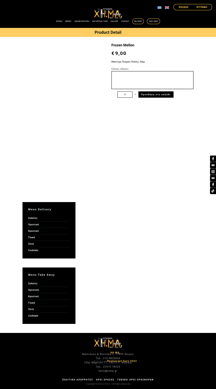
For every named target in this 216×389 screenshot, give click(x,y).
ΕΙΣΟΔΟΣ (184, 7)
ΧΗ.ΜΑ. (115, 352)
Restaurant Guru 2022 (122, 361)
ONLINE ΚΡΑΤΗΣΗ (81, 21)
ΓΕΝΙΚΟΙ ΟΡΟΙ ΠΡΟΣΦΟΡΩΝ (135, 379)
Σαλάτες (32, 218)
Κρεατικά (33, 231)
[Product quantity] (124, 94)
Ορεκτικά (33, 224)
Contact (125, 21)
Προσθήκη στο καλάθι (156, 94)
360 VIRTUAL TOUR (100, 21)
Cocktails (33, 250)
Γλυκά (31, 237)
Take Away (153, 21)
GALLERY (114, 21)
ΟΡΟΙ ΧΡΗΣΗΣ (105, 379)
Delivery (138, 21)
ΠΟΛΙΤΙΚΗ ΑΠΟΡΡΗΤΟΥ (77, 379)
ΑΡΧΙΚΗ (59, 21)
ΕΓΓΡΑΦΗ (202, 7)
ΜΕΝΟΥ (68, 21)
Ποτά (31, 243)
